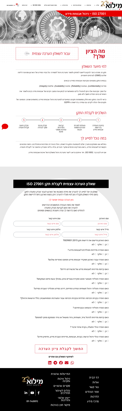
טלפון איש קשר (53, 229)
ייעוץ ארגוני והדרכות (64, 399)
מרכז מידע (64, 5)
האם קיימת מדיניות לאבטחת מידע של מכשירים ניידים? (84, 269)
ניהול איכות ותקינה (64, 380)
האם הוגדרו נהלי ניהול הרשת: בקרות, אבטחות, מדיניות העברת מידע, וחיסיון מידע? (73, 336)
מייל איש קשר (102, 229)
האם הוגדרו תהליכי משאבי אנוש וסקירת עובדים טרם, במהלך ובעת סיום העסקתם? (73, 279)
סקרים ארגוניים (61, 386)
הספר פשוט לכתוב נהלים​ (50, 5)
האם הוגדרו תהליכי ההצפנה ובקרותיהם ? (91, 307)
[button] (72, 363)
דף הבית (94, 377)
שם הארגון (104, 218)
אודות (95, 382)
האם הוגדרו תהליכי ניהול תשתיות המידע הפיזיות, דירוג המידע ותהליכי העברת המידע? (71, 288)
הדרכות (94, 396)
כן (106, 244)
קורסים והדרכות (76, 5)
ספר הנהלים (92, 391)
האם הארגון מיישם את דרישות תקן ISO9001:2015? (86, 240)
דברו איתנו (24, 5)
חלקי (99, 244)
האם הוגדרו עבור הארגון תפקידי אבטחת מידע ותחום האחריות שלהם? (78, 259)
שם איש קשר (54, 218)
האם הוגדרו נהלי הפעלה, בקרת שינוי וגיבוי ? (89, 327)
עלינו (96, 5)
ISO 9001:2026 (36, 5)
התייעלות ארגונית (60, 374)
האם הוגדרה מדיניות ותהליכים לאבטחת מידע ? (88, 250)
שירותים (88, 5)
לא (93, 244)
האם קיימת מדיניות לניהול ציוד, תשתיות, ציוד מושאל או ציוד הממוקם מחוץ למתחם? (72, 317)
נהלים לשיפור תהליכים (62, 392)
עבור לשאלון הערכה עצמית (51, 53)
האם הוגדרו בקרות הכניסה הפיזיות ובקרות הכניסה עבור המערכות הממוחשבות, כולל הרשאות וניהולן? (64, 298)
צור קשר (94, 387)
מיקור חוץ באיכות (60, 405)
